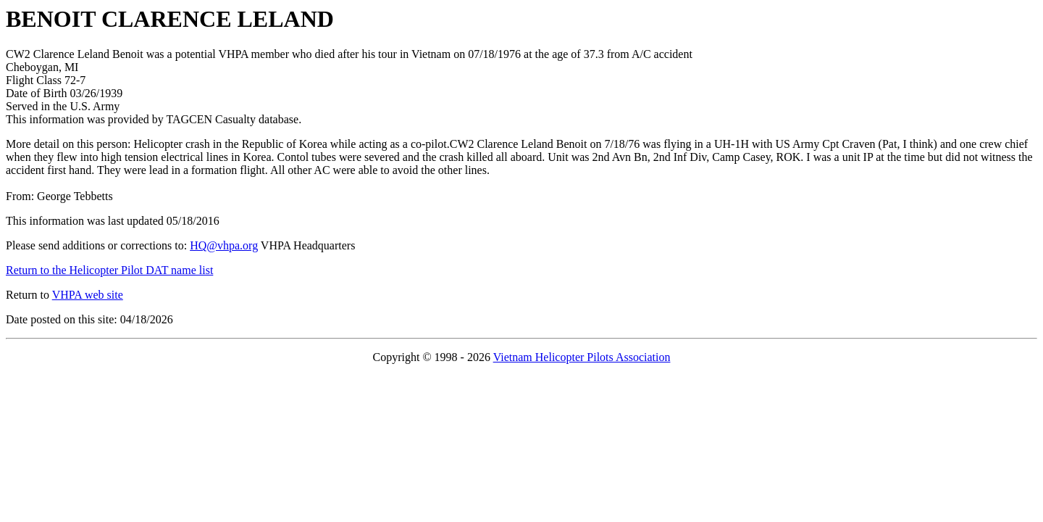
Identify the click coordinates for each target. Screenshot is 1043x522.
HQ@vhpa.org (224, 245)
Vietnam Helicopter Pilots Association (582, 357)
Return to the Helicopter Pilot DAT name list (109, 270)
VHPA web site (87, 295)
